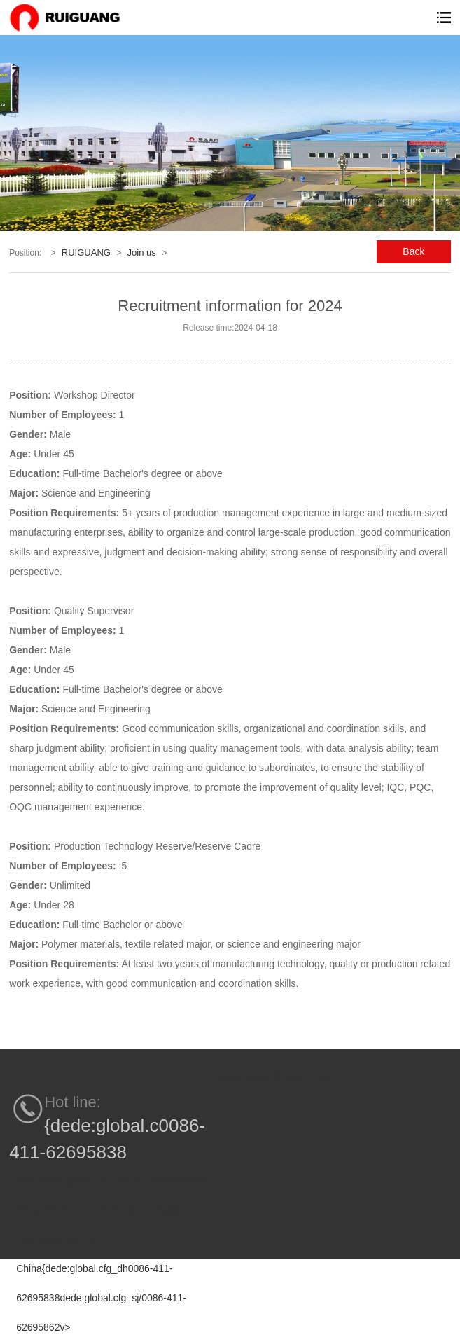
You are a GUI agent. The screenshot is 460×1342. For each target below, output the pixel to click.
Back (413, 251)
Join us (141, 252)
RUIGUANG (86, 252)
